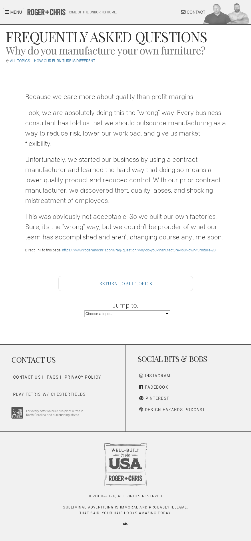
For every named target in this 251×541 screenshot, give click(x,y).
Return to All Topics (125, 283)
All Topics (20, 60)
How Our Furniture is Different (64, 60)
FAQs (53, 377)
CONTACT (193, 12)
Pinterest (154, 398)
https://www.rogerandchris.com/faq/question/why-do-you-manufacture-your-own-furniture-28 (139, 250)
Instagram (154, 375)
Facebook (153, 387)
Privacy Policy (83, 377)
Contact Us (27, 377)
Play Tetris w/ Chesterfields (49, 394)
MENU (13, 12)
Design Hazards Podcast (172, 409)
